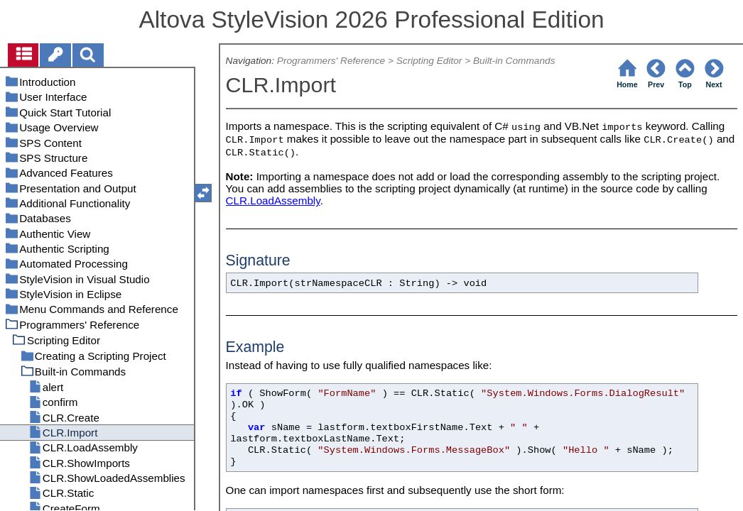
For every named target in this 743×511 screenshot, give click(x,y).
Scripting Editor (429, 60)
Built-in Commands (514, 60)
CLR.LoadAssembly (273, 200)
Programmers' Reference (331, 60)
